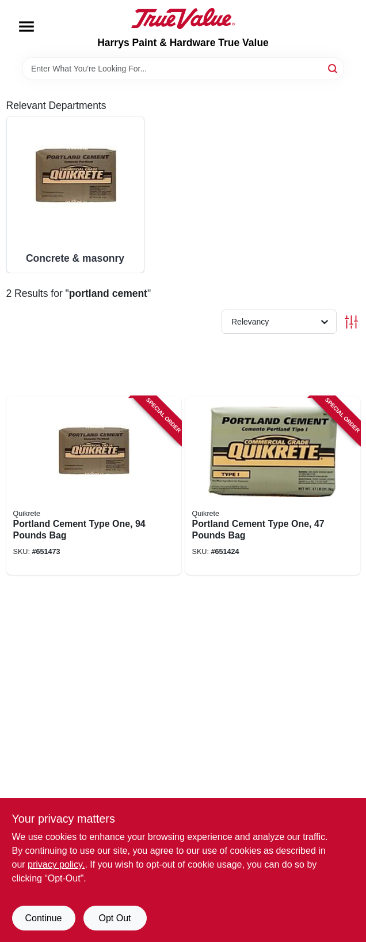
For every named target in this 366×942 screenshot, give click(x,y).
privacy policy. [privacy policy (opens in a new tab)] (56, 864)
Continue (43, 918)
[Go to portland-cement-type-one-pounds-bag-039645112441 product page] (272, 486)
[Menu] (26, 26)
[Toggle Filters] (351, 322)
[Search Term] (183, 68)
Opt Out (114, 918)
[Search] (333, 67)
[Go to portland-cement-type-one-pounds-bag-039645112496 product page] (93, 486)
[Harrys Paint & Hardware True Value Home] (183, 18)
